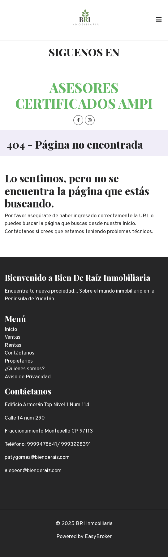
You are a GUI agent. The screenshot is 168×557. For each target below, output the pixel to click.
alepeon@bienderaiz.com (33, 471)
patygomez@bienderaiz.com (37, 457)
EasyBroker (98, 536)
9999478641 (42, 444)
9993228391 (76, 444)
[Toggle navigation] (158, 20)
